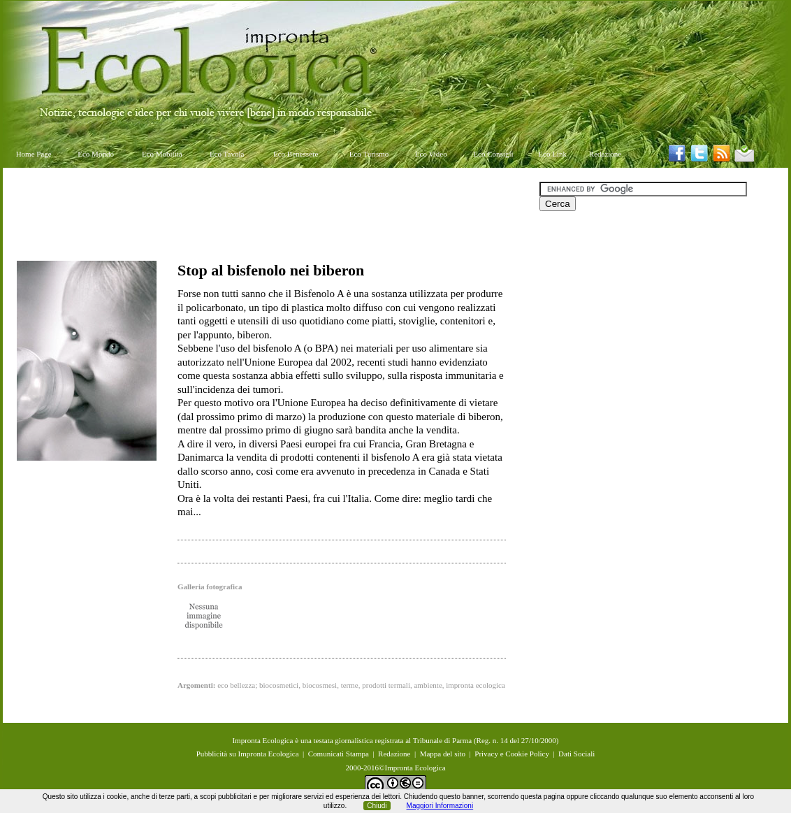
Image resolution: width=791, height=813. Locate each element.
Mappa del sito (442, 753)
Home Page (34, 154)
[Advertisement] (271, 213)
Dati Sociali (576, 753)
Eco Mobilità (162, 154)
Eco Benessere (295, 154)
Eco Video (431, 154)
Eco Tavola (227, 154)
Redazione (605, 154)
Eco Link (552, 154)
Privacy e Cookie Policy (511, 753)
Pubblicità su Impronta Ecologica (247, 753)
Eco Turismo (369, 154)
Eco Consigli (493, 154)
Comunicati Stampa (338, 753)
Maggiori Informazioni (440, 806)
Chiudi (376, 806)
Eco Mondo (96, 154)
